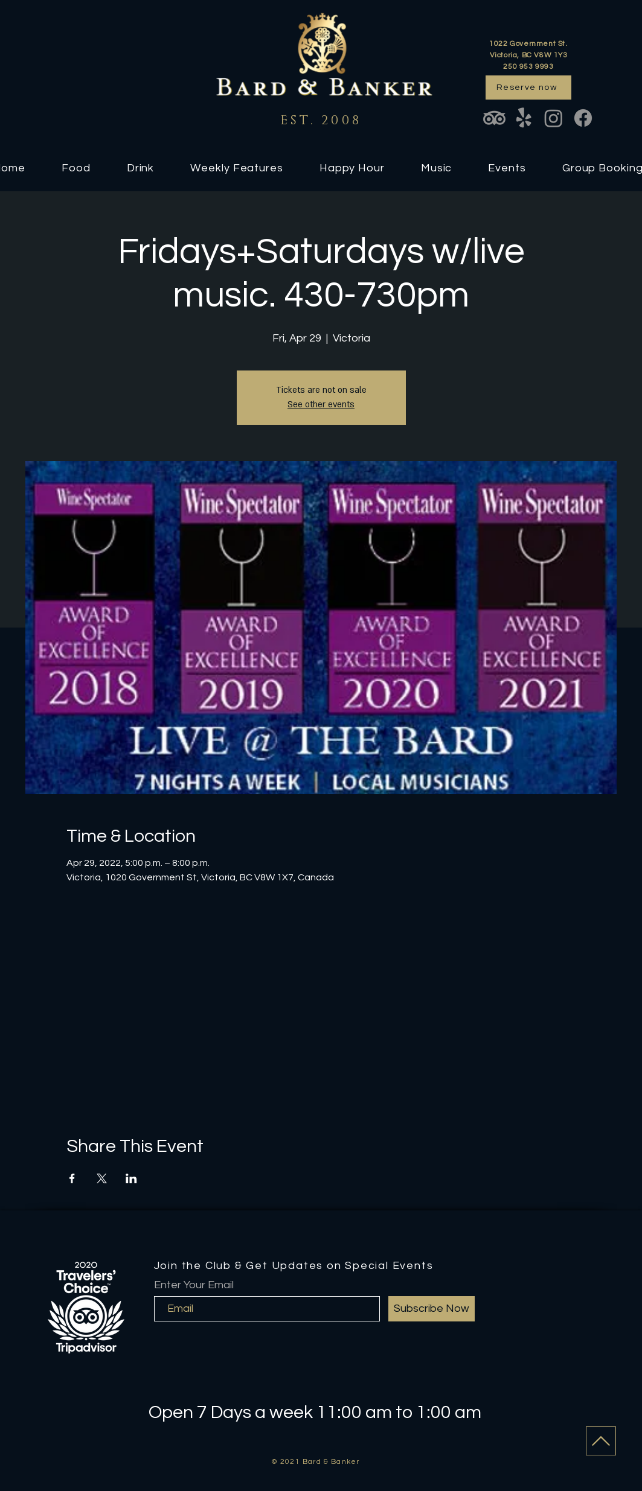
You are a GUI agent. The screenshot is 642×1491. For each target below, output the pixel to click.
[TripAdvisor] (494, 118)
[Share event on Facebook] (72, 1178)
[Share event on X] (102, 1178)
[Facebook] (583, 118)
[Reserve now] (528, 87)
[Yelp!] (524, 118)
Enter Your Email (194, 1285)
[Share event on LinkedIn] (131, 1178)
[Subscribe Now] (431, 1308)
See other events (321, 404)
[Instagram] (553, 118)
